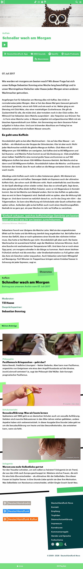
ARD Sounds (38, 54)
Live (21, 566)
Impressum (56, 523)
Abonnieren (42, 59)
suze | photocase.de (74, 24)
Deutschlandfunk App (16, 54)
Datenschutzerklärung (61, 519)
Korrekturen (57, 527)
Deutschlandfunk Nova (62, 503)
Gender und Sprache (61, 536)
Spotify (53, 54)
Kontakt (55, 507)
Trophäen (55, 515)
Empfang (55, 511)
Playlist (62, 566)
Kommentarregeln (59, 531)
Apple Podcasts (70, 54)
